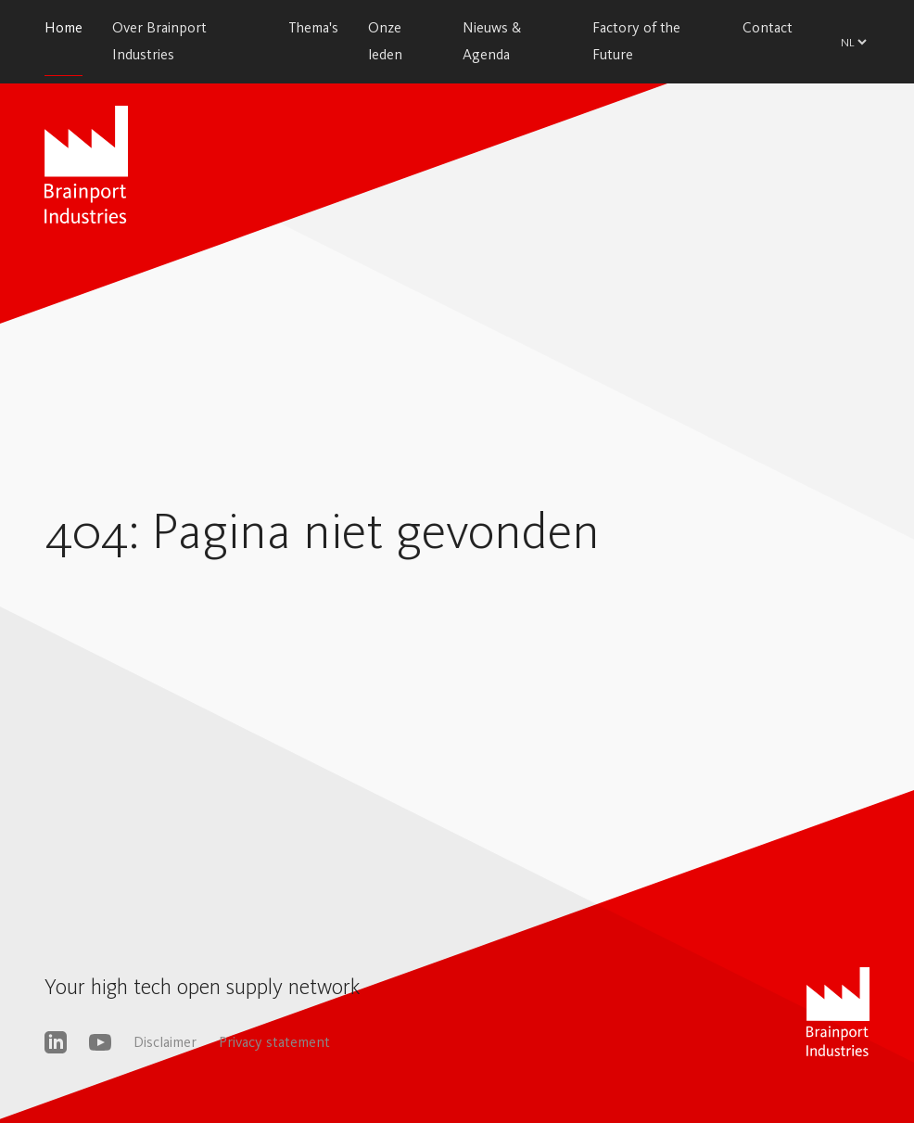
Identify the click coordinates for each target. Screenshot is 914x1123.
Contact (768, 27)
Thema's (313, 27)
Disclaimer (165, 1042)
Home (63, 27)
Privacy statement (274, 1042)
